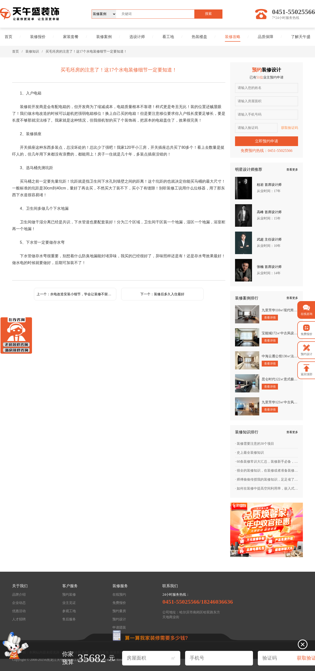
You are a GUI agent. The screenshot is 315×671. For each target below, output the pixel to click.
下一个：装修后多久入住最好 (162, 294)
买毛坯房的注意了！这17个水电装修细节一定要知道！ (86, 51)
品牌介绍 (19, 594)
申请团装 (119, 627)
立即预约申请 (266, 141)
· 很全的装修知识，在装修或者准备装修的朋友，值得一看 (266, 470)
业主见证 (69, 603)
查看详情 (270, 317)
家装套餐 (71, 37)
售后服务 (69, 619)
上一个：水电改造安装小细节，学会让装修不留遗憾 (76, 294)
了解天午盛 (300, 37)
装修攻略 (232, 37)
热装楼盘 (199, 37)
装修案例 (104, 37)
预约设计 (119, 619)
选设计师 (137, 37)
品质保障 (265, 37)
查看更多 (292, 169)
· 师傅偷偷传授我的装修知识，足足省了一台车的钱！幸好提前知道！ (266, 479)
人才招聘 (19, 619)
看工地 (168, 37)
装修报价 (38, 37)
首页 (8, 37)
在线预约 (119, 594)
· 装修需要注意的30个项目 (254, 443)
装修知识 (32, 51)
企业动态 (19, 603)
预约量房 (119, 611)
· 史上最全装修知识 (249, 452)
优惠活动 (19, 611)
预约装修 (69, 594)
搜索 (208, 14)
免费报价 (119, 603)
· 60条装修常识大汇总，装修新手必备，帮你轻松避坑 (266, 461)
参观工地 (69, 611)
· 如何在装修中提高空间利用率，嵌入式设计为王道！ (266, 488)
